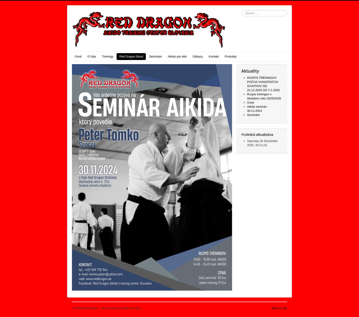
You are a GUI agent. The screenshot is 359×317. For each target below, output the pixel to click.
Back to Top (279, 308)
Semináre (155, 56)
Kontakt (214, 56)
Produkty (231, 56)
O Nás (91, 56)
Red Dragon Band (131, 56)
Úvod (78, 56)
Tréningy (107, 56)
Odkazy (198, 56)
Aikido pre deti (177, 56)
